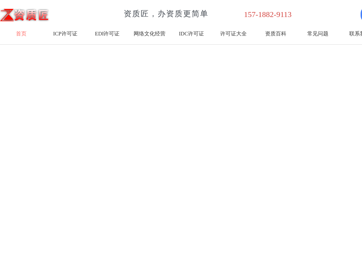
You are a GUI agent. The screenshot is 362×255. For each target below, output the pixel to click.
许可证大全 (233, 33)
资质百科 (275, 33)
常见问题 (317, 33)
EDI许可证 (107, 33)
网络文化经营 (149, 33)
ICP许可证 (65, 33)
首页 (21, 33)
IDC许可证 (191, 33)
